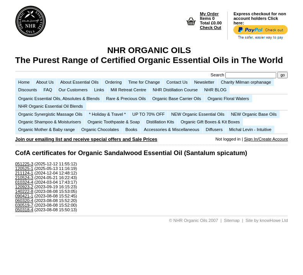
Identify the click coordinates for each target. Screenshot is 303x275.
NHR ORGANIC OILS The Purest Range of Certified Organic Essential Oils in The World (149, 55)
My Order (209, 13)
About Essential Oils (79, 82)
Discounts (27, 89)
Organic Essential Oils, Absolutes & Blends (59, 98)
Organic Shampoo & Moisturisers (49, 122)
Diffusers (214, 129)
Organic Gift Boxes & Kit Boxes (210, 122)
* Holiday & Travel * (107, 114)
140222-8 (24, 191)
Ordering (113, 82)
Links (99, 89)
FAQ (48, 89)
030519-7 (24, 205)
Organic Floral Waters (228, 98)
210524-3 (24, 177)
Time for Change (144, 82)
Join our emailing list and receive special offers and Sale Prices (86, 139)
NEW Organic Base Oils (254, 114)
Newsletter (204, 82)
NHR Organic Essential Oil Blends (50, 106)
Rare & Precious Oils (126, 98)
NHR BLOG (215, 89)
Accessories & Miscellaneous (171, 129)
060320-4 (24, 200)
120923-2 (24, 186)
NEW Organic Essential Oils (197, 114)
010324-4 (24, 182)
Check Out (210, 27)
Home (24, 82)
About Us (45, 82)
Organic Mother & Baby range (46, 129)
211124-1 (24, 173)
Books (131, 129)
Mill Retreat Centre (128, 89)
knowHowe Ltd (274, 220)
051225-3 (24, 164)
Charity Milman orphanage (246, 82)
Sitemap (231, 220)
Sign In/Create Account (266, 139)
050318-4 (24, 209)
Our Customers (73, 89)
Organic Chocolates (100, 129)
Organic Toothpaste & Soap (114, 122)
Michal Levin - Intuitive (250, 129)
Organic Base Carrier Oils (176, 98)
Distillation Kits (160, 122)
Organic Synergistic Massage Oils (50, 114)
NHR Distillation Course (175, 89)
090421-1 (24, 196)
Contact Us (176, 82)
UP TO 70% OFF (148, 114)
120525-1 (24, 168)
